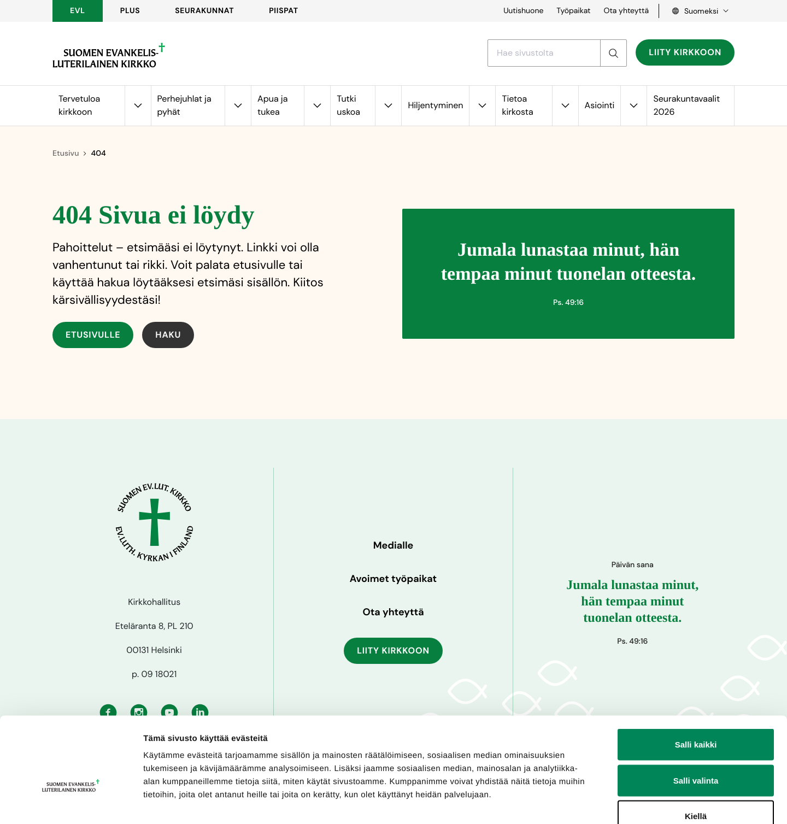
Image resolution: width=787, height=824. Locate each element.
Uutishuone (523, 11)
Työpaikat (573, 11)
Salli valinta (696, 716)
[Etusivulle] (108, 55)
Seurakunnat (204, 11)
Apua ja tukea (272, 105)
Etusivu (65, 153)
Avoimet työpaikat (393, 578)
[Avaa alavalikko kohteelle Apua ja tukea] (317, 106)
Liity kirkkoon (685, 52)
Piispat (283, 11)
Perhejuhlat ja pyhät (184, 105)
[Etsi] (613, 53)
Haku (168, 334)
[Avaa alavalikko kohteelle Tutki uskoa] (388, 106)
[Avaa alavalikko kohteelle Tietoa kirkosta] (565, 106)
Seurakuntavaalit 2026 (686, 105)
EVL (77, 11)
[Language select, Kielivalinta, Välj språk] (697, 11)
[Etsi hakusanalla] (544, 53)
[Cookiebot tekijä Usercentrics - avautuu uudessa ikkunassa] (71, 802)
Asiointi (600, 105)
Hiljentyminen (435, 105)
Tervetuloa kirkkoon (79, 105)
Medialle (393, 545)
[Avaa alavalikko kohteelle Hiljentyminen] (482, 106)
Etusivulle (93, 334)
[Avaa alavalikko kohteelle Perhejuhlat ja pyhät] (238, 106)
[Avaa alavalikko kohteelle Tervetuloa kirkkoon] (138, 106)
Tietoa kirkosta (517, 105)
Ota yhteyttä (626, 11)
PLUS (130, 11)
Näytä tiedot (584, 802)
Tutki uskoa (348, 105)
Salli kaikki (696, 680)
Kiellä (696, 752)
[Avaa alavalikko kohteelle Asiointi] (633, 106)
